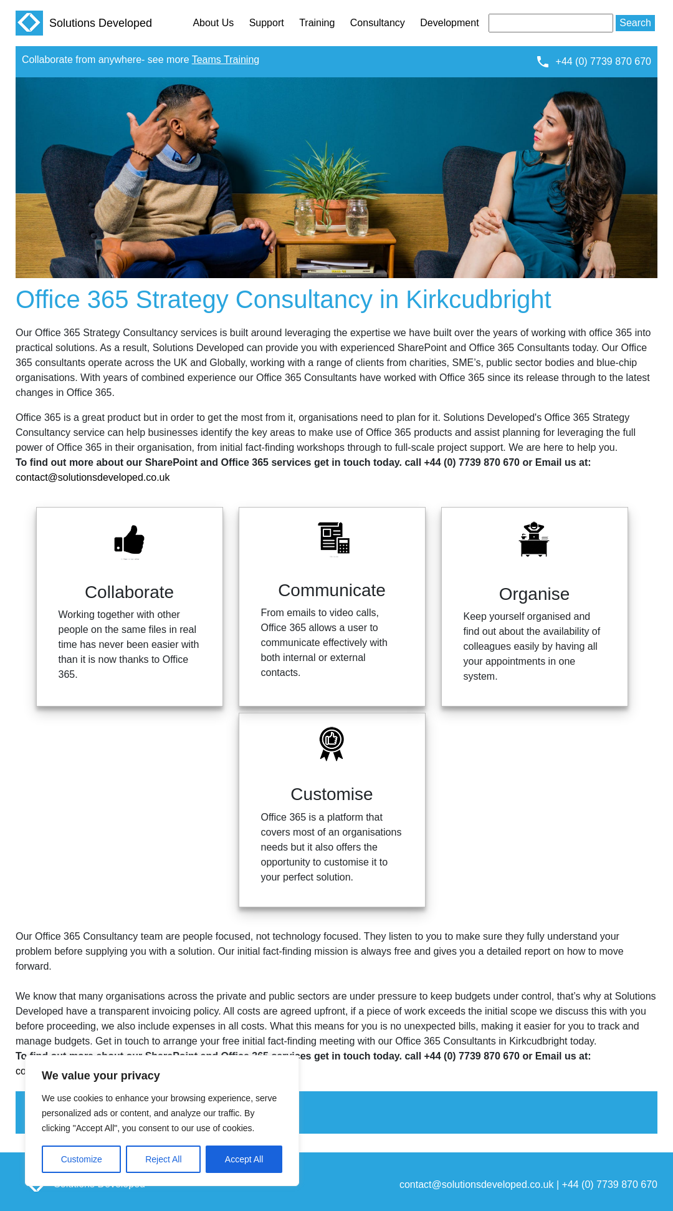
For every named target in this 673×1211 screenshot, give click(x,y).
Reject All (163, 1159)
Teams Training (226, 59)
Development (449, 22)
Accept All (244, 1159)
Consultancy (377, 22)
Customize (81, 1159)
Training (317, 22)
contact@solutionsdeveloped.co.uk (93, 477)
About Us (213, 22)
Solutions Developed (84, 23)
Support (266, 22)
